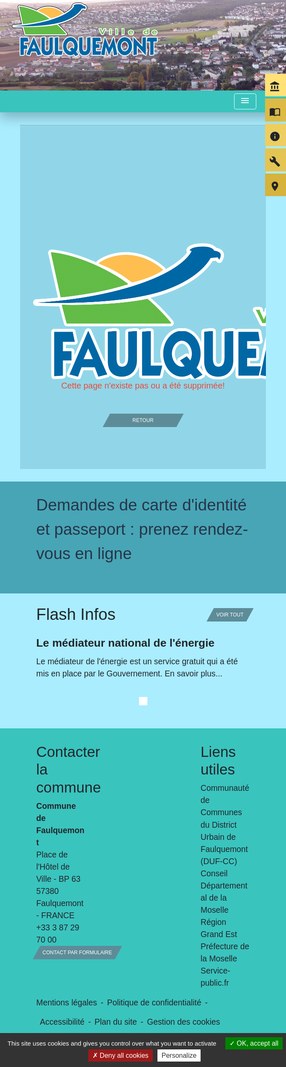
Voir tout (230, 615)
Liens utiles (218, 760)
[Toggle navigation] (245, 101)
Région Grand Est (219, 928)
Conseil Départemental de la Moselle (224, 891)
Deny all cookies (121, 1055)
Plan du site (116, 1021)
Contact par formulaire (77, 953)
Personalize (179, 1055)
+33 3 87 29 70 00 (58, 933)
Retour (142, 420)
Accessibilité (62, 1021)
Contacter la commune (61, 769)
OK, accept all (253, 1043)
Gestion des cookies (183, 1021)
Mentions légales (66, 1002)
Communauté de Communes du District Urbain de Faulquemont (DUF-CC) (225, 824)
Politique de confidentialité (154, 1002)
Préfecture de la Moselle (225, 952)
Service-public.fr (215, 976)
